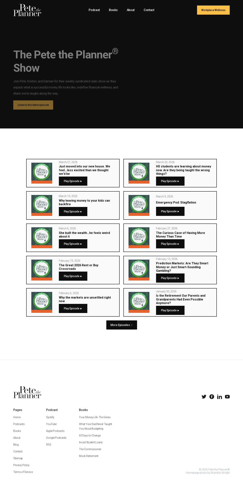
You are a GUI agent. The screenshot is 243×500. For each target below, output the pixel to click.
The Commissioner (90, 453)
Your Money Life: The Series (94, 421)
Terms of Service (23, 476)
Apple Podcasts (55, 435)
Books (113, 10)
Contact (149, 10)
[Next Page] (121, 325)
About (131, 10)
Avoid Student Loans (91, 446)
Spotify (50, 421)
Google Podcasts (56, 441)
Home (17, 421)
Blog (16, 448)
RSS (48, 448)
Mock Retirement (88, 460)
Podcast (94, 10)
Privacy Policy (21, 469)
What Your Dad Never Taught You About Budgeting (95, 430)
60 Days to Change (89, 439)
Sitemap (18, 462)
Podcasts (19, 428)
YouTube (51, 428)
